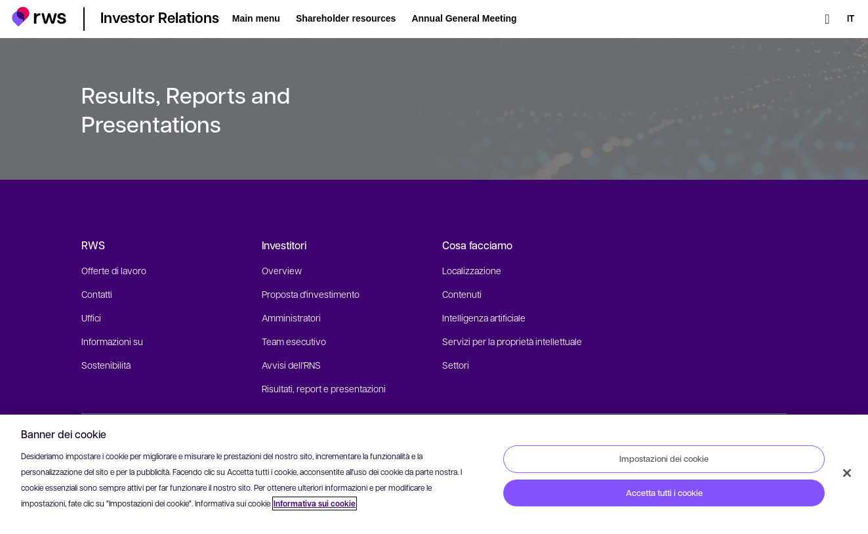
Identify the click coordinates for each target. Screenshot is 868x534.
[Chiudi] (847, 473)
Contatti (96, 294)
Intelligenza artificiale (484, 317)
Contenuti (462, 294)
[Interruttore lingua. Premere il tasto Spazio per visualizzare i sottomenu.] (851, 19)
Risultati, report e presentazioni (324, 388)
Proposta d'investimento (311, 294)
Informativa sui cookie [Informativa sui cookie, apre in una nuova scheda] (315, 503)
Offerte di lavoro (113, 270)
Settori (455, 365)
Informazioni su (112, 341)
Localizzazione (471, 270)
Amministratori (291, 317)
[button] (39, 16)
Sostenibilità (106, 365)
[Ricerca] (827, 19)
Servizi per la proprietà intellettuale (512, 341)
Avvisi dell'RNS (291, 365)
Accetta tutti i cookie (664, 493)
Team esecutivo (294, 341)
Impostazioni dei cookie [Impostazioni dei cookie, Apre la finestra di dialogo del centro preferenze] (664, 458)
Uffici (91, 317)
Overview (282, 270)
